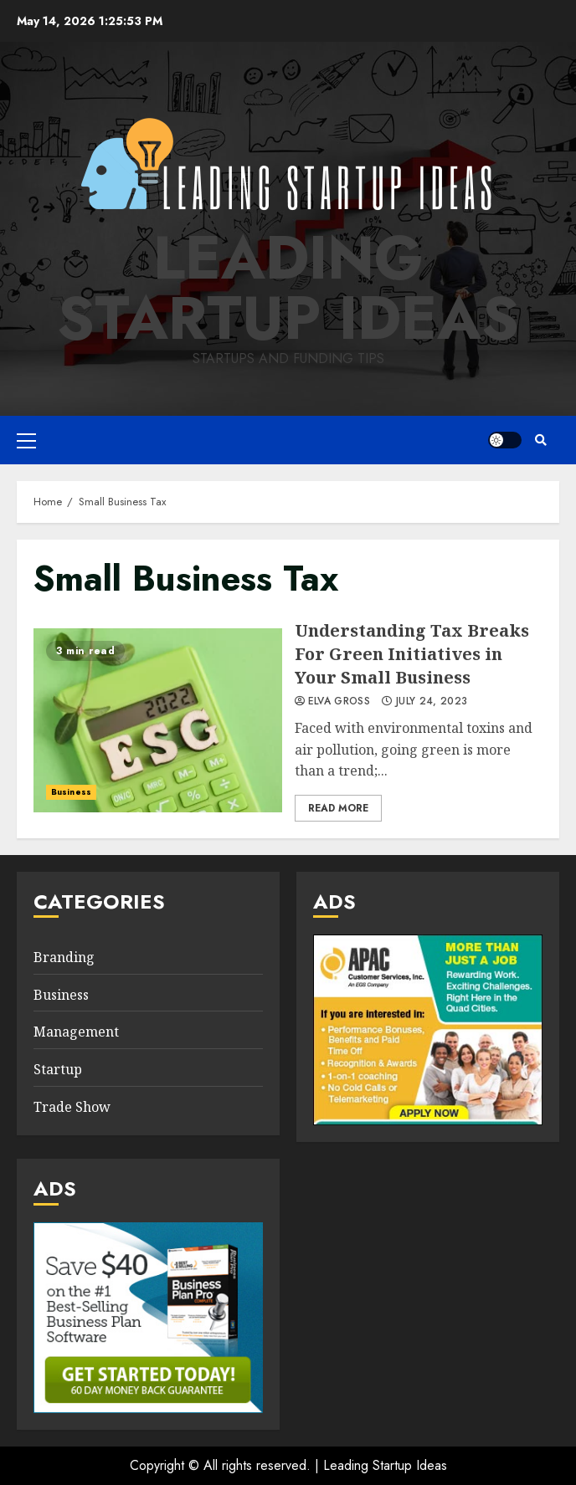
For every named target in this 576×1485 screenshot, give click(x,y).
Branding (64, 957)
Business (71, 792)
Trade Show (72, 1107)
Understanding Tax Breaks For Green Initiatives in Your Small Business (157, 720)
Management (76, 1031)
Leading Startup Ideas (288, 287)
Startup (57, 1069)
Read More (338, 808)
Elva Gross (339, 702)
